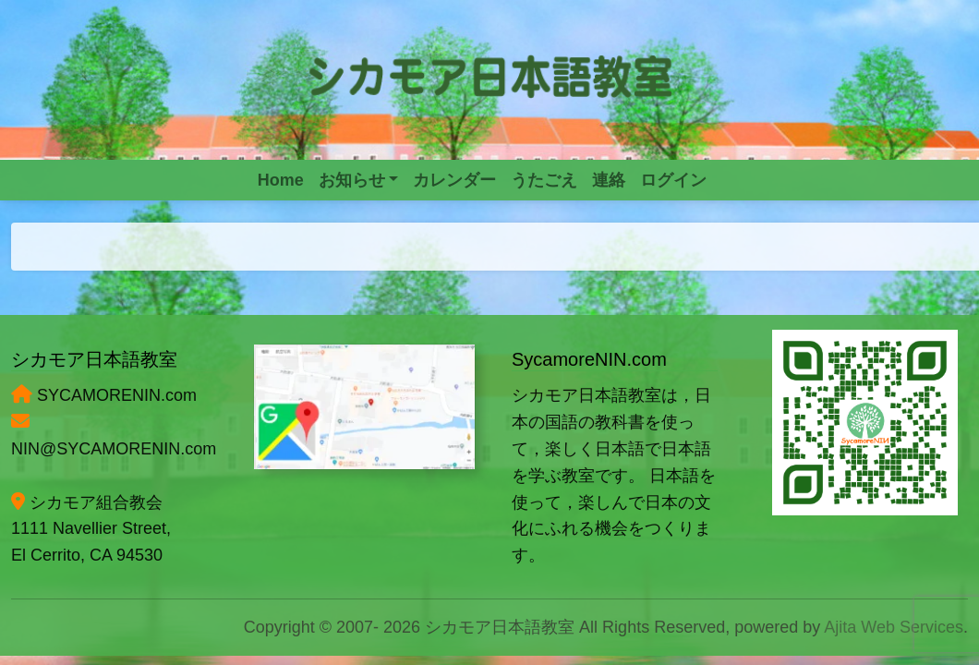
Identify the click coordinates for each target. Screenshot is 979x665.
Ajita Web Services (893, 627)
